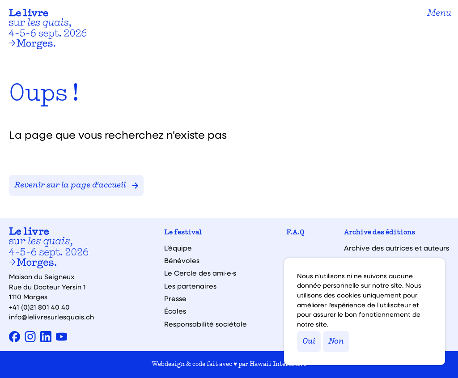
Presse (175, 298)
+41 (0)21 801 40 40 (39, 306)
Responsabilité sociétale (205, 324)
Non (336, 341)
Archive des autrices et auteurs (396, 248)
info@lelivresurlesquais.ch (51, 316)
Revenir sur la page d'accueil (76, 185)
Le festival (183, 232)
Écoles (175, 311)
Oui (308, 341)
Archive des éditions (379, 232)
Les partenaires (190, 286)
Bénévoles (181, 260)
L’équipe (178, 248)
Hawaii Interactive (278, 364)
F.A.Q (295, 232)
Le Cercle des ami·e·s (200, 273)
